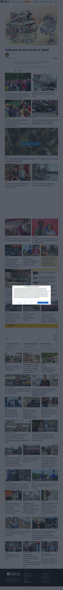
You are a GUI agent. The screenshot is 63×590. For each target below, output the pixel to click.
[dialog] (31, 295)
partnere (31, 291)
